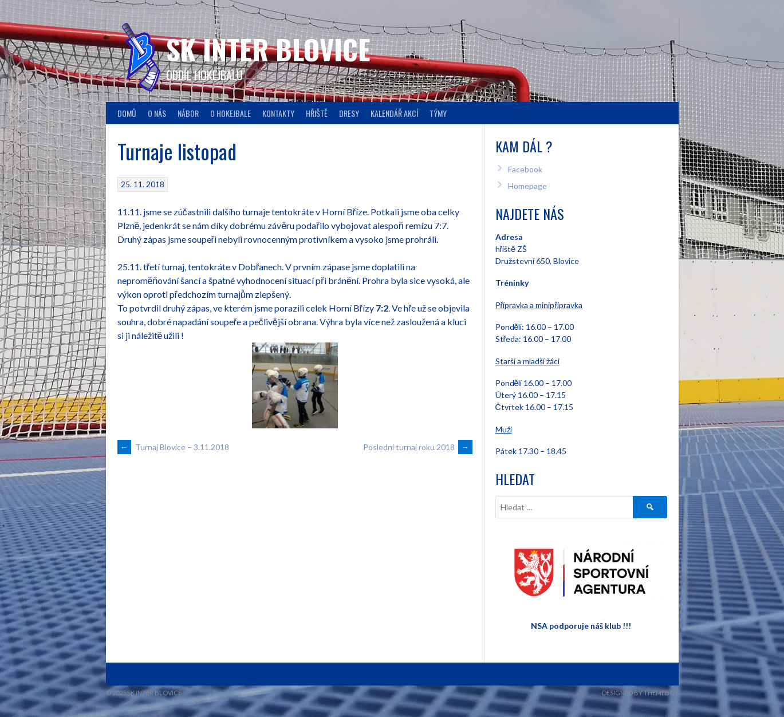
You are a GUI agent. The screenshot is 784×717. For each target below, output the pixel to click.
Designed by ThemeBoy (640, 692)
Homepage (527, 186)
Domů (126, 113)
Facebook (525, 169)
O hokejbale (230, 113)
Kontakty (278, 113)
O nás (157, 113)
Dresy (349, 113)
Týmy (438, 113)
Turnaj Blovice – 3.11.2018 (173, 447)
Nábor (188, 113)
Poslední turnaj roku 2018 (417, 447)
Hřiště (317, 113)
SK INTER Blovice (268, 49)
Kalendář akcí (394, 113)
